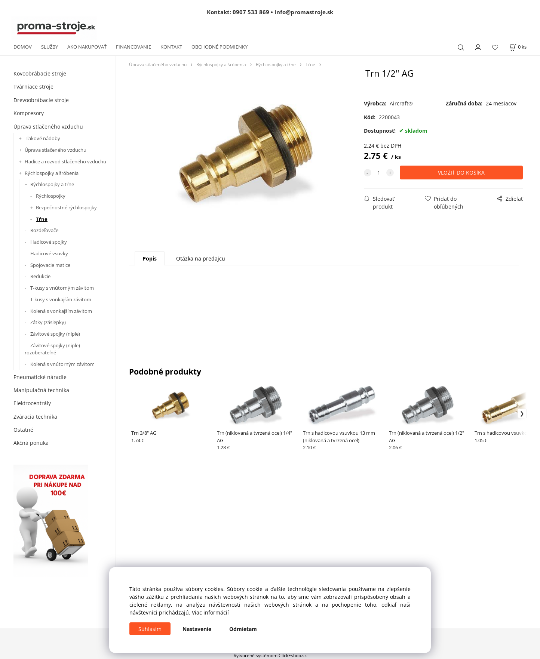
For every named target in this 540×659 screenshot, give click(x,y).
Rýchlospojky (50, 196)
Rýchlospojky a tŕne (52, 184)
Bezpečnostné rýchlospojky (66, 207)
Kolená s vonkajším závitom (61, 311)
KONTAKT (171, 46)
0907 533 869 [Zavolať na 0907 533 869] (251, 12)
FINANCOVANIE (133, 46)
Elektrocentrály (32, 403)
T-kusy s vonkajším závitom (60, 299)
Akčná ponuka (31, 442)
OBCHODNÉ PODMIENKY (219, 46)
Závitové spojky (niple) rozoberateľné (52, 349)
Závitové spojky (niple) (55, 333)
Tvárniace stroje (33, 86)
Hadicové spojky (48, 241)
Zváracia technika (35, 416)
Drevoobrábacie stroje (41, 100)
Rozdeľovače (44, 230)
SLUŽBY (49, 46)
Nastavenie (196, 628)
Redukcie (40, 276)
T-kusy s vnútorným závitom (62, 287)
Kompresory (28, 113)
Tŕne (41, 219)
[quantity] (378, 172)
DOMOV (22, 46)
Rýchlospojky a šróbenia (52, 173)
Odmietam (243, 628)
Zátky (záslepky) (48, 322)
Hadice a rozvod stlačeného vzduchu (65, 161)
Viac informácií (210, 612)
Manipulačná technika (41, 390)
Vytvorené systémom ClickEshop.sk (270, 655)
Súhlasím (150, 628)
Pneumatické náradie (40, 377)
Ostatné (23, 429)
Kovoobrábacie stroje (39, 73)
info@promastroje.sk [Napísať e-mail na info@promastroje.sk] (303, 12)
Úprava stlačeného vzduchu (48, 126)
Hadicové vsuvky (49, 253)
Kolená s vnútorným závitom (62, 364)
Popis (149, 258)
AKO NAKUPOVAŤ (87, 46)
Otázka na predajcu (200, 258)
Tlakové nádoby (42, 138)
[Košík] (518, 47)
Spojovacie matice (50, 265)
